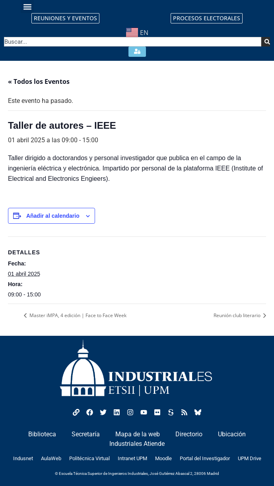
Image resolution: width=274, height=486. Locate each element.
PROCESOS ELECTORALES (206, 18)
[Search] (265, 41)
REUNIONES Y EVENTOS (65, 18)
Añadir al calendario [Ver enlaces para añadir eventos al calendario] (53, 216)
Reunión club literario (238, 315)
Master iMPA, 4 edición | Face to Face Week (77, 315)
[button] (27, 6)
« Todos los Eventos (39, 81)
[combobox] (132, 41)
